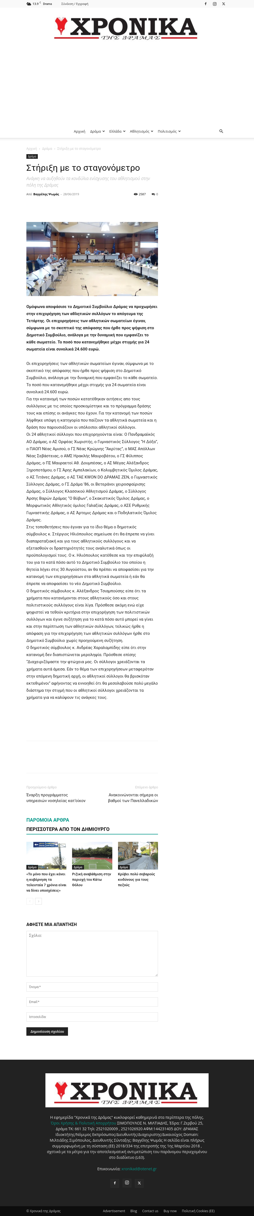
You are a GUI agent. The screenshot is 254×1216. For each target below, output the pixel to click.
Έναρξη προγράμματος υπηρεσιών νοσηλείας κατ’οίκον (55, 798)
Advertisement (114, 1211)
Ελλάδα (117, 131)
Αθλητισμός (141, 131)
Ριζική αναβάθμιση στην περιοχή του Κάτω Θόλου (91, 879)
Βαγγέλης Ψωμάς (46, 194)
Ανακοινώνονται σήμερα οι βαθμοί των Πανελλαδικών (133, 798)
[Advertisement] (127, 84)
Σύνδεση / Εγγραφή (74, 4)
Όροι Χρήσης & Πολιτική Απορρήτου (83, 1123)
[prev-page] (29, 901)
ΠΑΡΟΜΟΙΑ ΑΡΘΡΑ (47, 820)
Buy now (169, 1211)
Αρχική (79, 131)
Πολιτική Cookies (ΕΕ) (198, 1211)
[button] (221, 131)
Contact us (150, 1211)
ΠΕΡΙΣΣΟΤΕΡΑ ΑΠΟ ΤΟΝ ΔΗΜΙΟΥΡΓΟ (68, 829)
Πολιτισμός (169, 131)
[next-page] (38, 901)
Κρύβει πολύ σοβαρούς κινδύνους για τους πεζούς (136, 879)
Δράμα (97, 131)
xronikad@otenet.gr (139, 1168)
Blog (133, 1211)
